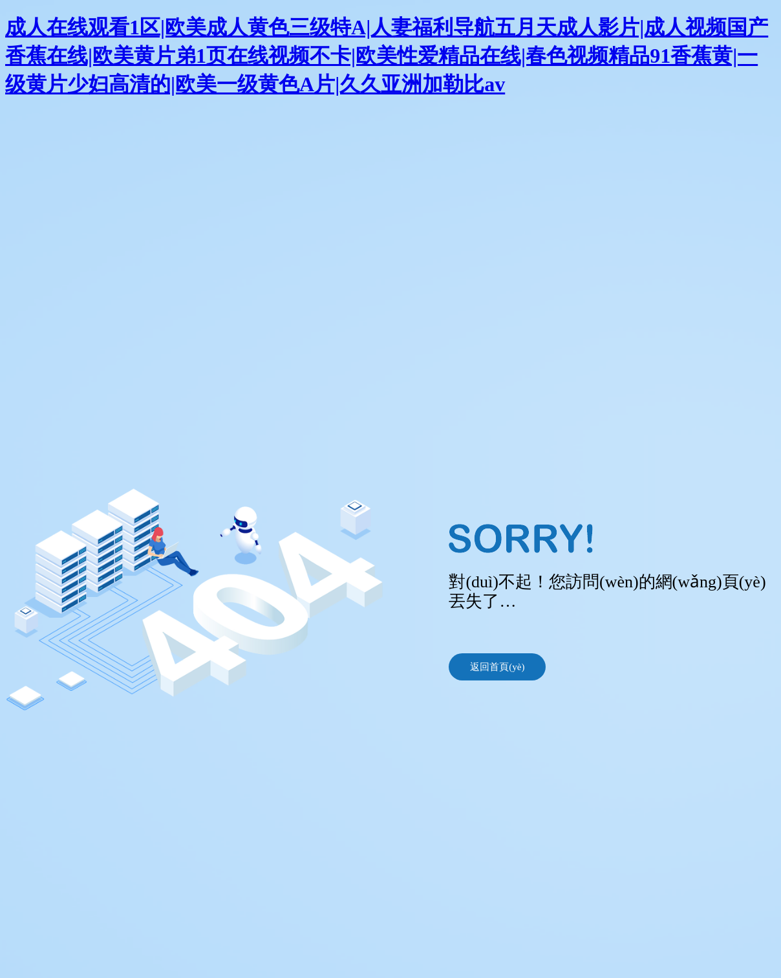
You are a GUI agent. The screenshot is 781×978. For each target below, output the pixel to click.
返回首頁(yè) (497, 667)
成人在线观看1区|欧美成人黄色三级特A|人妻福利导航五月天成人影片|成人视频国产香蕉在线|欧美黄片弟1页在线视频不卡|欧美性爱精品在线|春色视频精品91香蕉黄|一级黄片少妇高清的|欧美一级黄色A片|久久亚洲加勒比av (386, 56)
